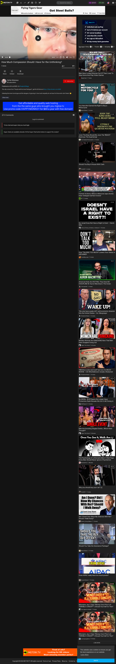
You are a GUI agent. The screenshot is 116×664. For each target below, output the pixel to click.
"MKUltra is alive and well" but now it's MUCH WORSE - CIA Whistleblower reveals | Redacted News (96, 372)
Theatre (96, 47)
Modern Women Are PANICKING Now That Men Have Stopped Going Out (96, 341)
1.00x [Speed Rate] (57, 57)
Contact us (72, 661)
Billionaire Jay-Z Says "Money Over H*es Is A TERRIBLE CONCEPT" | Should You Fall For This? (96, 606)
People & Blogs (24, 86)
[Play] (2, 57)
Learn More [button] (85, 655)
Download (22, 72)
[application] (38, 38)
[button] (108, 2)
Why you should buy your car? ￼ (90, 487)
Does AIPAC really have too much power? (94, 575)
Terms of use (47, 661)
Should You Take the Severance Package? (94, 546)
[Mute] (67, 57)
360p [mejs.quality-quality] (70, 57)
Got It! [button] (96, 660)
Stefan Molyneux (13, 80)
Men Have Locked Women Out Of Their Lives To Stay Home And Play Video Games (96, 74)
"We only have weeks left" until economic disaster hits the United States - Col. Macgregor (97, 312)
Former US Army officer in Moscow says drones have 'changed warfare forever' (96, 195)
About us (64, 661)
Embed (13, 72)
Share (5, 72)
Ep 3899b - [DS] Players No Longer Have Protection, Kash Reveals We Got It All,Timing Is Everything (96, 401)
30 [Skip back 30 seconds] (60, 57)
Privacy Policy (56, 661)
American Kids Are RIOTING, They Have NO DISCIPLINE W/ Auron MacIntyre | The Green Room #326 (95, 284)
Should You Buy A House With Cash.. (92, 164)
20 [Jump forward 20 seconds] (63, 57)
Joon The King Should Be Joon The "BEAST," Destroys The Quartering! (94, 136)
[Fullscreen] (74, 57)
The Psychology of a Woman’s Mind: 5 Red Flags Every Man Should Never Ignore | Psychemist (96, 459)
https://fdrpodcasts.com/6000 (52, 89)
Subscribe (68, 81)
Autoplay (107, 47)
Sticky (87, 47)
